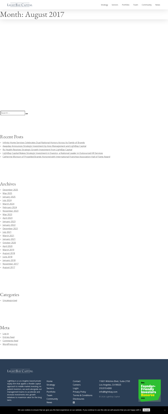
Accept (146, 410)
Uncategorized (10, 300)
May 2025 (7, 193)
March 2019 (8, 249)
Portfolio (130, 4)
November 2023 (10, 210)
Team (138, 4)
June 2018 (7, 256)
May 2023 (7, 214)
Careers (77, 384)
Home (49, 381)
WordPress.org (10, 344)
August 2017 (9, 267)
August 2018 (9, 253)
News (158, 4)
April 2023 (7, 218)
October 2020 (9, 242)
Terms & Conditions (82, 395)
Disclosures (78, 398)
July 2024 (7, 200)
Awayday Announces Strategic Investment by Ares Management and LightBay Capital (44, 146)
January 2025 (9, 196)
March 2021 (8, 235)
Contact (76, 381)
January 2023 (9, 221)
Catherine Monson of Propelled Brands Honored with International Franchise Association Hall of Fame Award (56, 156)
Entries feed (8, 337)
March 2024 (8, 203)
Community (148, 4)
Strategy (111, 4)
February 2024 (10, 207)
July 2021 (7, 232)
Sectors (120, 4)
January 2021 (9, 239)
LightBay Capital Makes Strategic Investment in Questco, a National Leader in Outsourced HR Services (53, 153)
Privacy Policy (79, 391)
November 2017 (10, 263)
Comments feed (10, 340)
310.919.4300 (105, 388)
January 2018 (9, 260)
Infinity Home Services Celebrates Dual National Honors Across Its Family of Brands (44, 142)
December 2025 (10, 189)
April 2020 (7, 246)
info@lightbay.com (108, 391)
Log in (6, 333)
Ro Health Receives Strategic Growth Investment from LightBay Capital (37, 149)
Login (75, 388)
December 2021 (10, 228)
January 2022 (9, 225)
